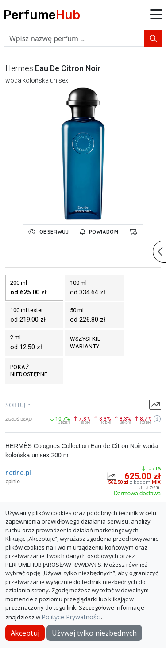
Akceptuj (25, 633)
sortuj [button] (16, 405)
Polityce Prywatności (71, 617)
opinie (12, 481)
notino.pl (18, 472)
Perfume (42, 15)
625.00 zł (142, 476)
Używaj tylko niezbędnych (94, 633)
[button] (156, 15)
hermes (19, 68)
